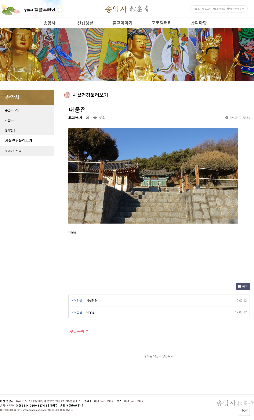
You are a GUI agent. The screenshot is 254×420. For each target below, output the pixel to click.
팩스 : (120, 401)
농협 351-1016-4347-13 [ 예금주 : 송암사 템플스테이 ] (49, 405)
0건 (87, 117)
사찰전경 (91, 300)
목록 (243, 286)
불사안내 (10, 130)
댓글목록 (76, 331)
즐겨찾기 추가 (235, 8)
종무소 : (89, 401)
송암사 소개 (12, 110)
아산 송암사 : (7, 401)
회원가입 (219, 8)
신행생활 (85, 23)
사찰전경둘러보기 (18, 140)
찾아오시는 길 (13, 151)
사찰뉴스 (10, 120)
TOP (245, 410)
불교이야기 (122, 23)
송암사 (49, 23)
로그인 (206, 8)
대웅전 (90, 312)
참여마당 (199, 23)
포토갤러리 (162, 23)
